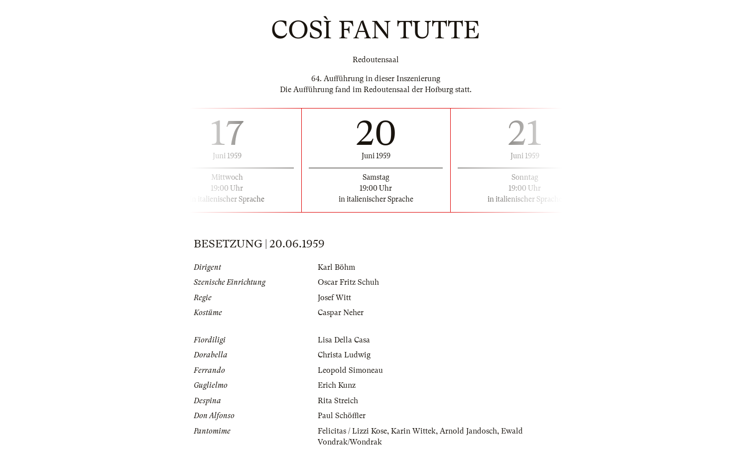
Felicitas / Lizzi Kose (352, 431)
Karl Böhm (336, 267)
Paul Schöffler (342, 415)
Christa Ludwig (344, 354)
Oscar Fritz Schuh (348, 282)
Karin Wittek (413, 431)
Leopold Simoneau (350, 370)
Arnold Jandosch (468, 431)
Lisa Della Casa (344, 340)
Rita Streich (338, 400)
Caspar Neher (341, 312)
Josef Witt (334, 297)
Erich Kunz (337, 385)
